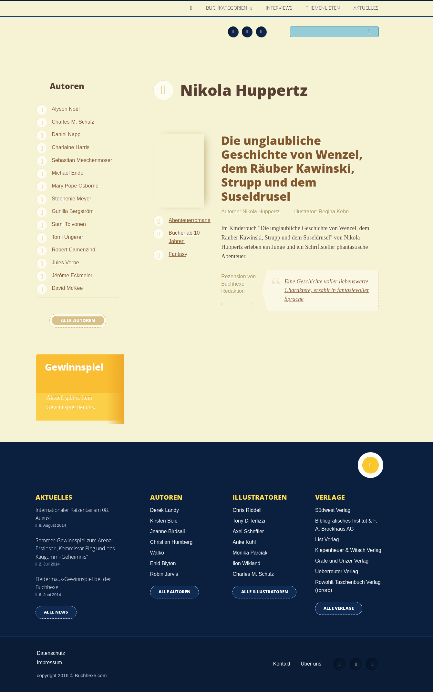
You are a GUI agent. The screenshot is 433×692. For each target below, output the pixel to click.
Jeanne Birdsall (167, 531)
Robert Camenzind (73, 249)
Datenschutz (51, 653)
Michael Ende (67, 173)
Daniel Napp (66, 134)
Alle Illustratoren (264, 592)
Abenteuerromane (190, 220)
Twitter (261, 31)
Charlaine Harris (70, 147)
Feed (233, 31)
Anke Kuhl (244, 542)
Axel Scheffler (248, 531)
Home (193, 8)
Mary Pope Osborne (75, 185)
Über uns (310, 664)
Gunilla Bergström (73, 211)
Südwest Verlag (332, 510)
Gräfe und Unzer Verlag (341, 561)
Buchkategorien (227, 8)
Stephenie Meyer (71, 198)
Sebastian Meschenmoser (82, 160)
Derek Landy (164, 510)
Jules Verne (65, 262)
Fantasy (178, 254)
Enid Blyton (163, 563)
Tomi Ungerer (67, 237)
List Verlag (327, 539)
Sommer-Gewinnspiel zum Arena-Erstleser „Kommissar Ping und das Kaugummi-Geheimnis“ (75, 548)
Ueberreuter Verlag (336, 571)
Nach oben (370, 465)
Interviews (279, 8)
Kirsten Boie (164, 521)
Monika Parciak (249, 552)
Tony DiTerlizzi (248, 521)
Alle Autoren (78, 320)
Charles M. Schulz (73, 122)
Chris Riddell (246, 510)
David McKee (67, 288)
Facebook (247, 31)
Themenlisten (323, 8)
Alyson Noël (65, 109)
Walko (157, 552)
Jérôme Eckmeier (72, 275)
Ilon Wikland (246, 563)
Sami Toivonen (69, 224)
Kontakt (281, 664)
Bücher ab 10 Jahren (184, 237)
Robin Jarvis (164, 574)
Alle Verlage (339, 608)
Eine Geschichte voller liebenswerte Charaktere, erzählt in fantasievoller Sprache (326, 290)
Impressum (49, 662)
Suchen (371, 32)
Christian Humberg (171, 542)
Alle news (56, 612)
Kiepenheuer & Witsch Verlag (348, 550)
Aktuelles (366, 8)
